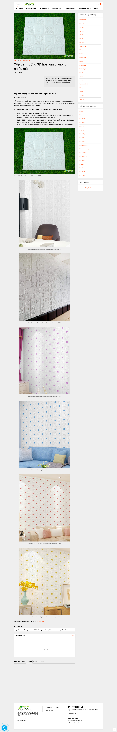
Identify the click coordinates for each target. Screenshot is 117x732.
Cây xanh (81, 31)
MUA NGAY (40, 621)
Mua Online (49, 707)
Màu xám (82, 160)
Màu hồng (82, 118)
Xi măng (81, 95)
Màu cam (82, 115)
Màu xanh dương (84, 149)
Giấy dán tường (31, 8)
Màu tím (81, 137)
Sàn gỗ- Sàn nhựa (57, 8)
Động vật (81, 99)
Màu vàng (82, 141)
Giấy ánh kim (82, 46)
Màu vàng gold (83, 145)
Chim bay (82, 23)
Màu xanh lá (82, 152)
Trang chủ (19, 8)
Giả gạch (81, 42)
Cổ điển (81, 35)
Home (15, 60)
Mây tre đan (82, 65)
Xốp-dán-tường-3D (25, 60)
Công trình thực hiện (84, 8)
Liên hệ (96, 8)
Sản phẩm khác (70, 8)
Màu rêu (81, 130)
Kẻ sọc (81, 61)
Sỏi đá (81, 76)
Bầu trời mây (82, 19)
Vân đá (81, 91)
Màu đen (81, 164)
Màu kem (82, 122)
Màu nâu (81, 126)
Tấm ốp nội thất (44, 8)
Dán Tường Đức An (87, 187)
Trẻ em (81, 80)
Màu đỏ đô (82, 171)
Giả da (81, 38)
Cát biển (81, 27)
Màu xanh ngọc (83, 156)
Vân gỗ (81, 88)
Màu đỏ (81, 168)
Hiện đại (81, 50)
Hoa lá (81, 54)
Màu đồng (82, 175)
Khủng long (82, 57)
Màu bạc (81, 111)
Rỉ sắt (81, 73)
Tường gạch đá (83, 84)
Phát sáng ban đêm (84, 69)
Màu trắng (82, 134)
